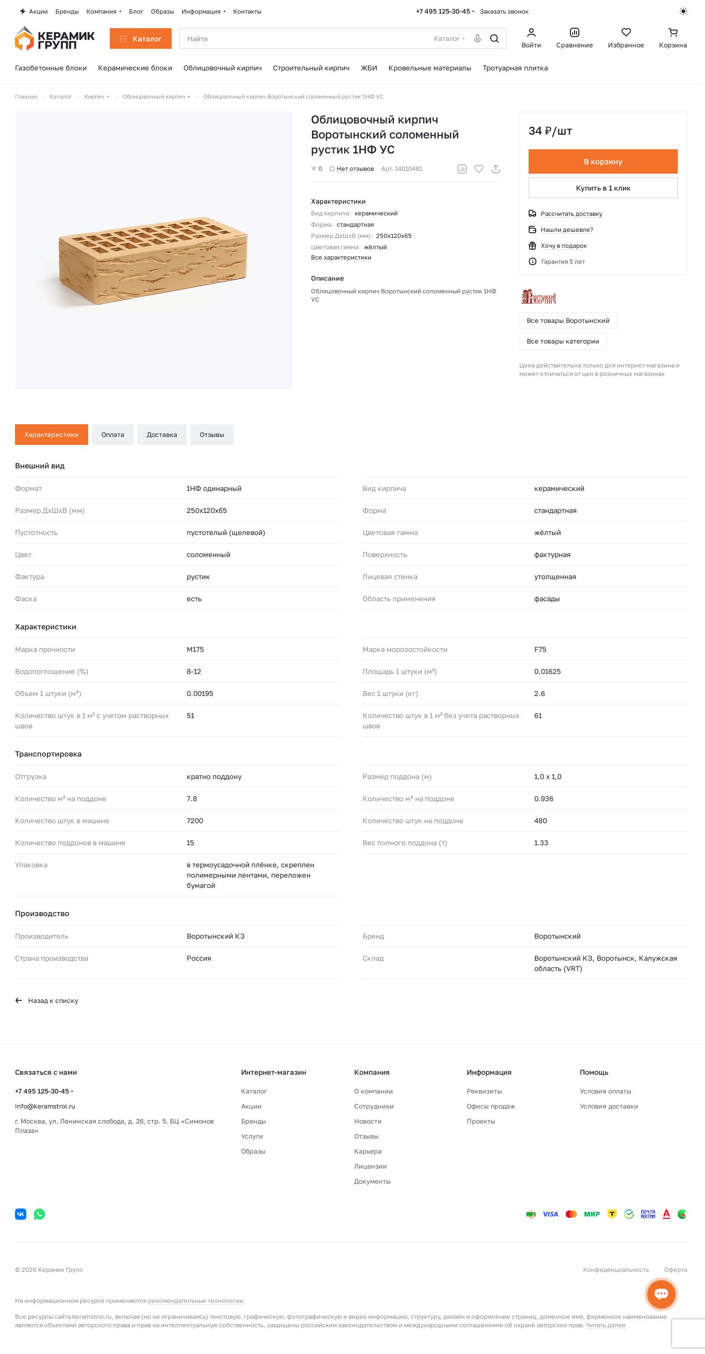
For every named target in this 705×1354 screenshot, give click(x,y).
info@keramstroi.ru (45, 1106)
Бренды (253, 1121)
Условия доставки (609, 1106)
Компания (372, 1072)
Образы (253, 1151)
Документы (372, 1181)
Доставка (162, 434)
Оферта (675, 1269)
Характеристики (51, 434)
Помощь (594, 1072)
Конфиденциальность (616, 1269)
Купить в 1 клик (603, 188)
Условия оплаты (605, 1091)
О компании (373, 1091)
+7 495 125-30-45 (443, 11)
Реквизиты (484, 1091)
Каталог (254, 1091)
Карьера (368, 1151)
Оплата (112, 434)
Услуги (252, 1136)
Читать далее (606, 1325)
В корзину (603, 161)
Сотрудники (374, 1106)
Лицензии (370, 1166)
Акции (251, 1106)
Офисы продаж (491, 1106)
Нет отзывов (352, 168)
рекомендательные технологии (195, 1300)
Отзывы (212, 434)
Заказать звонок (504, 11)
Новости (368, 1121)
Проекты (481, 1121)
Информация (489, 1072)
